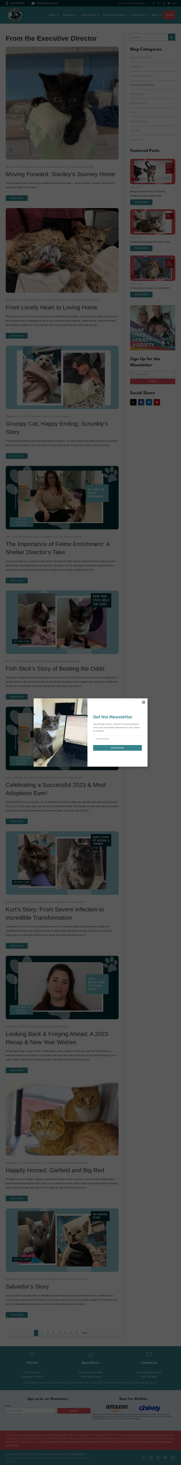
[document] (90, 732)
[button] (144, 702)
